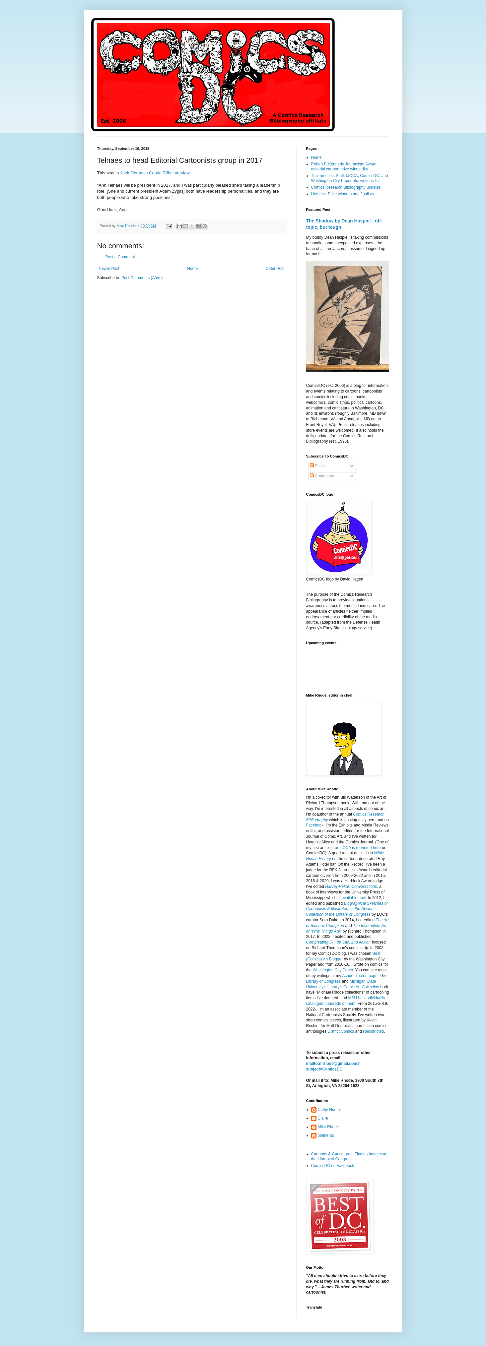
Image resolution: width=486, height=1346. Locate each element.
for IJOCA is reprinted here (357, 847)
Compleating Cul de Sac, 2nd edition (338, 942)
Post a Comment (120, 257)
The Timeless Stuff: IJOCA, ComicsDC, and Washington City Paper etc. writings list (349, 178)
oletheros (326, 1135)
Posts (317, 465)
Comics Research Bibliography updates (346, 187)
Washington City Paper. (333, 970)
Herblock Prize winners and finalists (342, 194)
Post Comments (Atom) (142, 277)
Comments (322, 476)
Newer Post (109, 268)
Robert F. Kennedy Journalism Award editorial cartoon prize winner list (344, 166)
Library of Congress (323, 981)
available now (354, 897)
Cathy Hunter (329, 1109)
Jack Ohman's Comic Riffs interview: (155, 172)
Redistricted (373, 1031)
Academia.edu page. (360, 975)
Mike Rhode (328, 1127)
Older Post (275, 268)
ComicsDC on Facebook (332, 1165)
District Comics (340, 1031)
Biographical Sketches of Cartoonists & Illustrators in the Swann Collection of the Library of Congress (347, 909)
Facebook (315, 825)
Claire (323, 1118)
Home (192, 268)
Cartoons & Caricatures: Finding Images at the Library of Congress (348, 1156)
